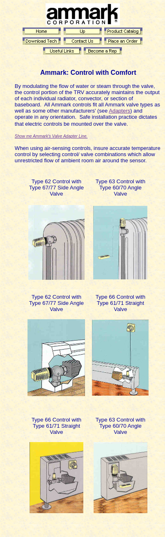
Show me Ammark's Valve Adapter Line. (51, 136)
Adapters (119, 111)
